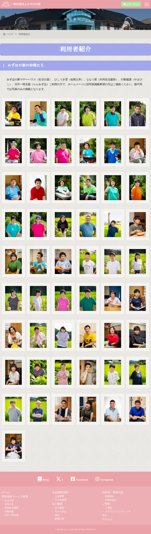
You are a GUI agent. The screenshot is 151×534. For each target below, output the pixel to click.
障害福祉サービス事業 (15, 496)
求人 (104, 515)
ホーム (6, 492)
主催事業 (59, 496)
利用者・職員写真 (112, 492)
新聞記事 (59, 518)
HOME (8, 34)
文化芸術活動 (60, 492)
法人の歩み (60, 511)
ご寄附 (106, 503)
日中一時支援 (11, 515)
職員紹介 (109, 496)
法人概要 (57, 503)
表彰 (57, 515)
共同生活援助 (11, 507)
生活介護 (9, 500)
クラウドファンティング (118, 511)
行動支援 (9, 511)
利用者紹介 (111, 500)
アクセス (107, 519)
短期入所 (9, 504)
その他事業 (60, 500)
